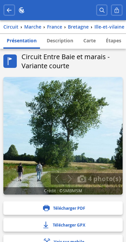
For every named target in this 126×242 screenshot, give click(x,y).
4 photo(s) (99, 178)
